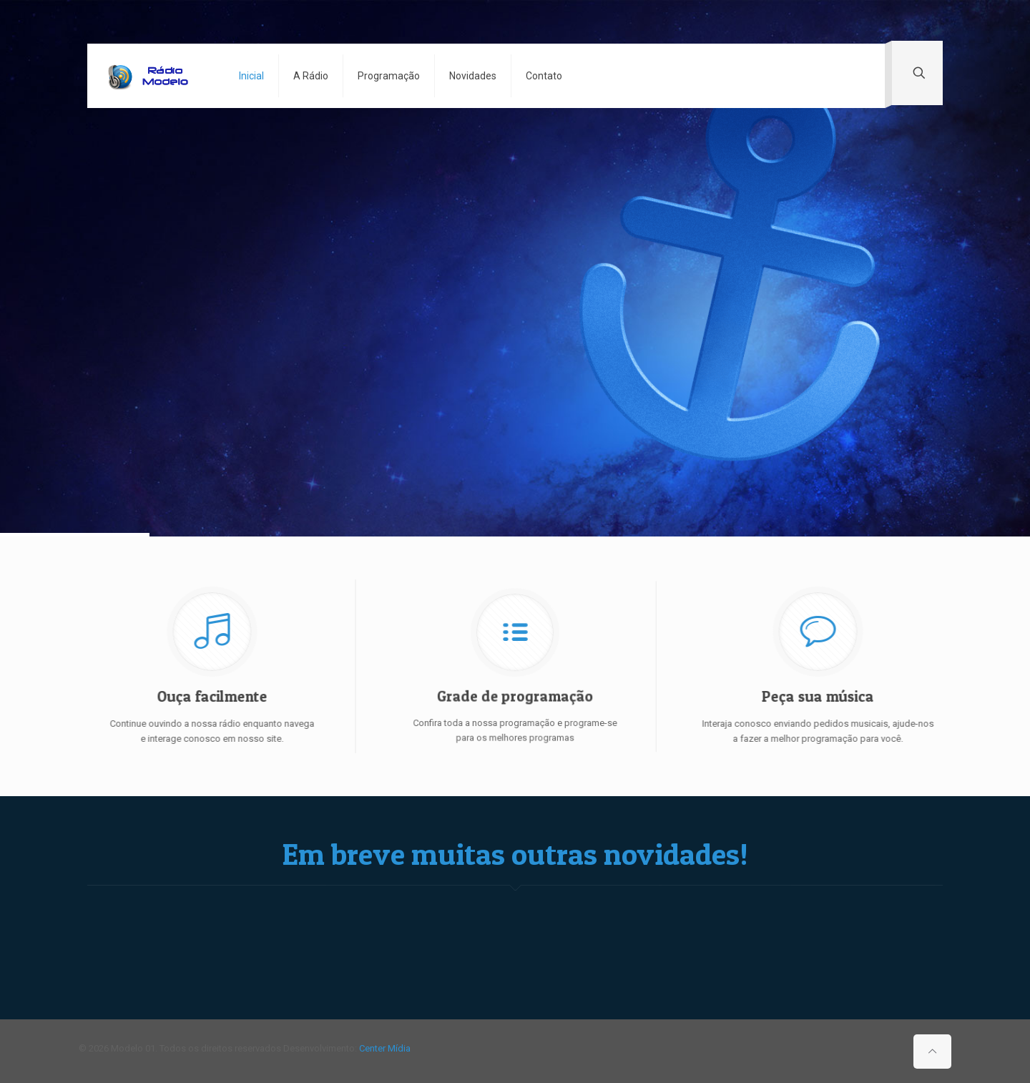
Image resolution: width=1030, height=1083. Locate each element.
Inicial (251, 76)
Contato (544, 76)
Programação (389, 76)
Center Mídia (385, 1048)
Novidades (472, 76)
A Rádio (310, 76)
